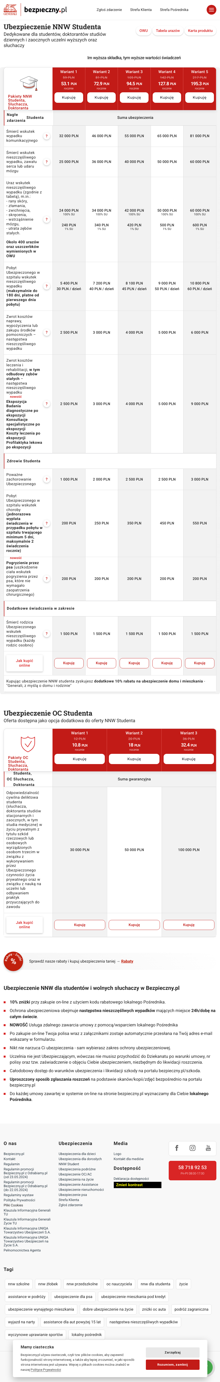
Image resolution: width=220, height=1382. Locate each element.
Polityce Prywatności (46, 1370)
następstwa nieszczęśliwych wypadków (144, 1322)
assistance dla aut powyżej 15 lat (72, 1322)
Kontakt (9, 1159)
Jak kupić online (24, 663)
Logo (117, 1154)
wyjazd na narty (21, 1322)
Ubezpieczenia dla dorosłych (80, 1159)
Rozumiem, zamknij (172, 1364)
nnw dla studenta (155, 1284)
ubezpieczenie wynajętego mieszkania (41, 1309)
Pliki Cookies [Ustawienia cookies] (13, 1205)
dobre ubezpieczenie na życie (108, 1309)
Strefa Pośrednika (174, 10)
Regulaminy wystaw (19, 1195)
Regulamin (12, 1164)
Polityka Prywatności (19, 1200)
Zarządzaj (173, 1352)
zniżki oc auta (154, 1309)
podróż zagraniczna (191, 1309)
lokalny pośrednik (87, 1334)
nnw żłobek (48, 1284)
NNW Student (69, 1164)
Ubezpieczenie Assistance (78, 1185)
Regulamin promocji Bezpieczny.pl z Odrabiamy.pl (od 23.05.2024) (25, 1173)
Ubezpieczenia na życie (76, 1180)
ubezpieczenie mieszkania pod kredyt (133, 1296)
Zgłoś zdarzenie (109, 10)
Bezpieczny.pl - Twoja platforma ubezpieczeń (35, 10)
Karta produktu (200, 30)
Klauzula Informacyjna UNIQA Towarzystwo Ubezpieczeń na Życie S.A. (26, 1241)
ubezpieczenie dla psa (73, 1296)
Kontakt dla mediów (129, 1159)
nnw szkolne (18, 1284)
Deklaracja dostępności (131, 1179)
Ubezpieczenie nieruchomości (81, 1190)
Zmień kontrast (129, 1185)
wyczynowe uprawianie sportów (35, 1334)
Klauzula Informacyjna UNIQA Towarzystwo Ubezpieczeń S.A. (27, 1230)
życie (183, 1284)
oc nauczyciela (119, 1284)
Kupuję (69, 97)
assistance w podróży (26, 1296)
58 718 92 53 (192, 1167)
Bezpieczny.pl (14, 1154)
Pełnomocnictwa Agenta (22, 1250)
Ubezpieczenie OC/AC (75, 1174)
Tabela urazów (168, 30)
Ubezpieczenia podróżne (77, 1169)
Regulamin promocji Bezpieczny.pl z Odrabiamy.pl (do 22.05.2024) (25, 1186)
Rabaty (127, 961)
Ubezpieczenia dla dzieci (77, 1154)
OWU (144, 30)
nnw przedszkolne (82, 1284)
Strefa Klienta (141, 10)
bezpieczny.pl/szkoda (179, 1071)
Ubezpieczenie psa (73, 1195)
